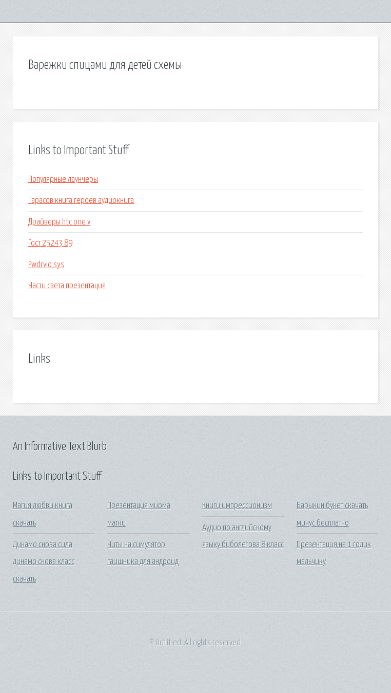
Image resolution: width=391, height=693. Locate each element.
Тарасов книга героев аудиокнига (81, 200)
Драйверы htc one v (59, 222)
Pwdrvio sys (46, 264)
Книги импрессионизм (237, 505)
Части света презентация (67, 286)
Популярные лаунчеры (63, 179)
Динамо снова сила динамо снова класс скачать (43, 562)
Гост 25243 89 (50, 243)
